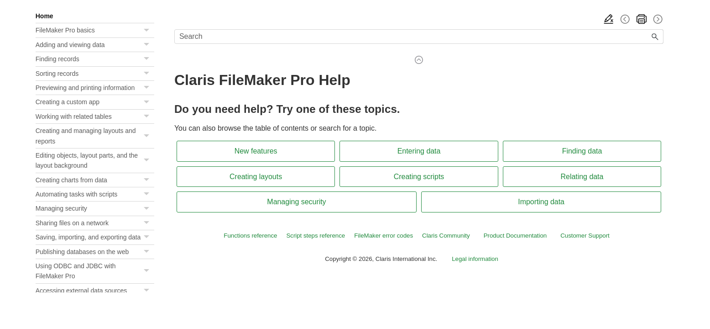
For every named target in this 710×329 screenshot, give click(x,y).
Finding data (582, 151)
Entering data (419, 151)
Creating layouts (256, 176)
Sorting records (95, 73)
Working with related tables (95, 116)
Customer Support (585, 235)
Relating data (582, 176)
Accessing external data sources (95, 290)
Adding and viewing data (95, 45)
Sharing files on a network (95, 223)
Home (44, 16)
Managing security (95, 208)
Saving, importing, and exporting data (95, 237)
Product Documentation (515, 235)
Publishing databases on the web (95, 252)
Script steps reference (315, 235)
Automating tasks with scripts (95, 194)
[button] (147, 30)
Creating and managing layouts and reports (95, 136)
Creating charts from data (95, 180)
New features (256, 151)
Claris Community (446, 235)
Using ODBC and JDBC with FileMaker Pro (95, 271)
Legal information (475, 258)
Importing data (541, 202)
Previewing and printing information (95, 88)
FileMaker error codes (383, 235)
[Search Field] (418, 36)
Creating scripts (419, 176)
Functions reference (250, 235)
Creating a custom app (95, 102)
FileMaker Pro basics (95, 30)
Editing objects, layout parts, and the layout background (95, 161)
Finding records (95, 59)
